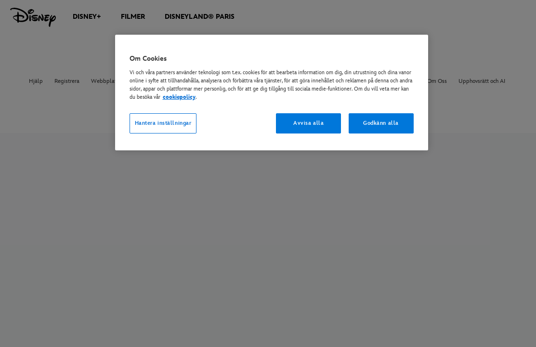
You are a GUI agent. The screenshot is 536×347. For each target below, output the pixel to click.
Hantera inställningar (163, 123)
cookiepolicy (179, 97)
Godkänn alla (381, 123)
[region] (271, 92)
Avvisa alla (308, 123)
